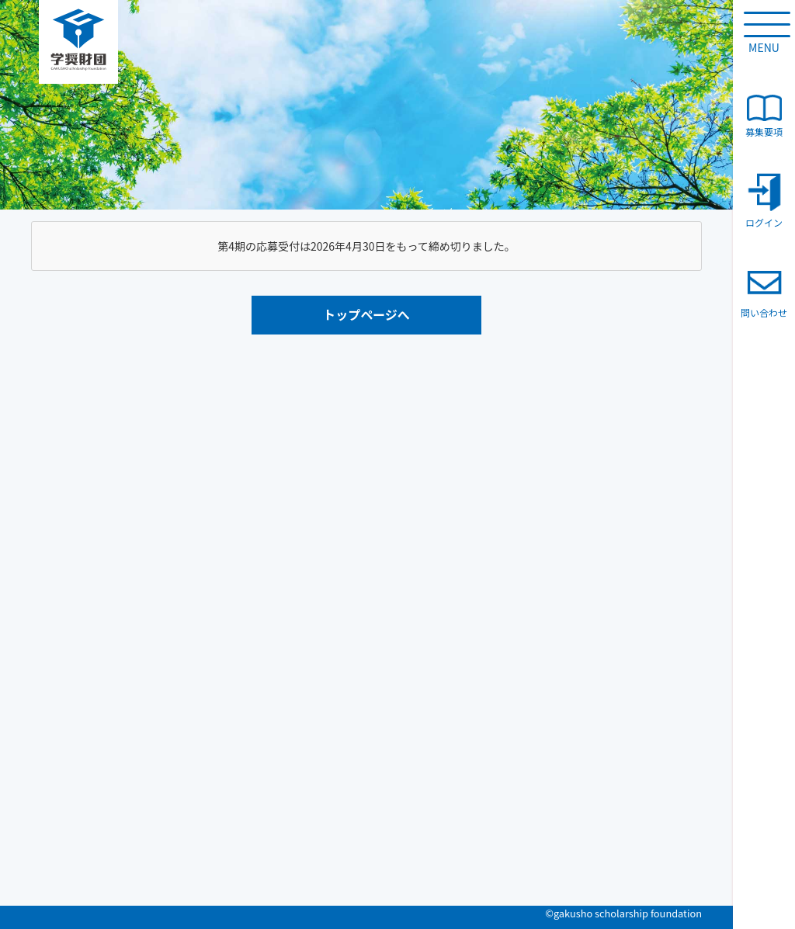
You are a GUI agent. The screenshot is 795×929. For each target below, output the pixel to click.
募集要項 (764, 116)
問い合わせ (764, 291)
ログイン (764, 200)
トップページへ (366, 314)
